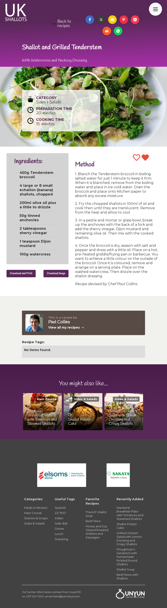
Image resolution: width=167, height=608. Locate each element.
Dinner (59, 528)
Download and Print (21, 273)
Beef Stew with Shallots (127, 576)
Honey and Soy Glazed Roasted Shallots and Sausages (97, 531)
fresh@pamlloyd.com (66, 596)
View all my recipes (64, 327)
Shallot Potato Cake (127, 525)
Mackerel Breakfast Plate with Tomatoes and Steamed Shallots (130, 513)
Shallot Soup (126, 569)
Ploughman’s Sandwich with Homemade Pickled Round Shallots (127, 557)
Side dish (61, 523)
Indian (59, 518)
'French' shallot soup (96, 513)
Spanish (60, 507)
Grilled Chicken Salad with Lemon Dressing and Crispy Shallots (129, 538)
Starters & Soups (36, 518)
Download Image (56, 273)
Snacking (61, 539)
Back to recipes (64, 23)
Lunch (59, 534)
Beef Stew (93, 521)
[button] (89, 19)
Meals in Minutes (35, 507)
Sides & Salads (85, 399)
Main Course (47, 399)
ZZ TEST (60, 513)
